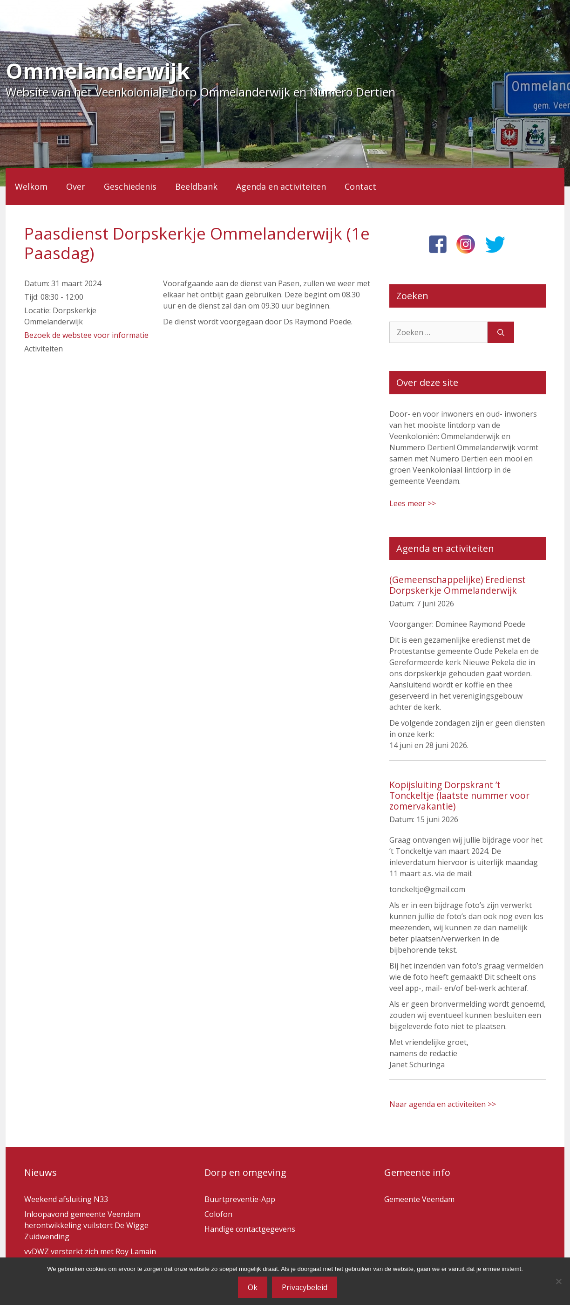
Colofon (218, 1214)
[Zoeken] (501, 332)
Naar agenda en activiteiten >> (442, 1104)
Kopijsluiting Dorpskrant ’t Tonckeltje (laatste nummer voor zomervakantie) (459, 795)
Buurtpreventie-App (239, 1199)
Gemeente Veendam (419, 1199)
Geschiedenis (130, 186)
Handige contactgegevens (249, 1229)
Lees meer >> (412, 503)
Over (75, 186)
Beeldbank (196, 186)
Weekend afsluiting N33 (66, 1199)
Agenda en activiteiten (281, 186)
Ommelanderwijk (98, 70)
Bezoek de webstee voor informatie (86, 335)
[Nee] (558, 1281)
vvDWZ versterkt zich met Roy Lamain (90, 1251)
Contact (360, 186)
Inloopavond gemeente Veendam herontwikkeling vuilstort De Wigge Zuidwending (86, 1225)
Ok (253, 1287)
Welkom (31, 186)
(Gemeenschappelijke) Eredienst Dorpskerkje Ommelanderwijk (457, 585)
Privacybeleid (304, 1287)
